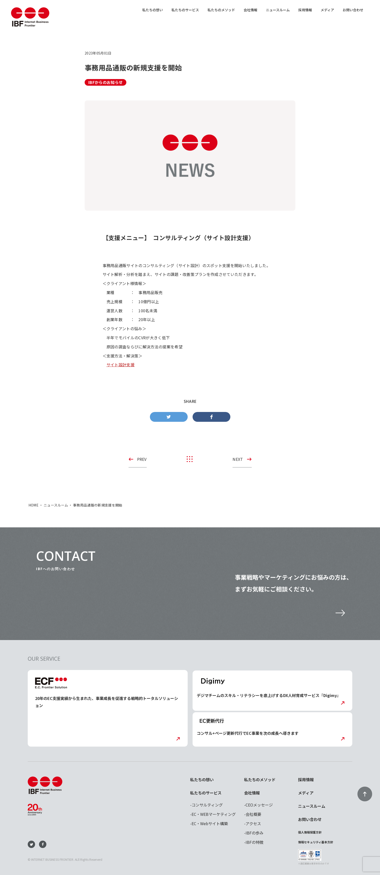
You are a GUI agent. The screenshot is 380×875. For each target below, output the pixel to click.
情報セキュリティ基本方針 (315, 842)
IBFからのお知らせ (105, 82)
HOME (33, 505)
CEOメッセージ (259, 805)
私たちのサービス (185, 9)
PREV (142, 459)
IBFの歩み (254, 833)
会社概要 (253, 814)
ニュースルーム (278, 9)
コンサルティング (207, 805)
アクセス (253, 823)
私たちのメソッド (221, 9)
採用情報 (305, 9)
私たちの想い (152, 9)
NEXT (238, 459)
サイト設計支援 (120, 365)
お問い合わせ (353, 9)
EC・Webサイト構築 (210, 823)
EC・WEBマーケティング (214, 814)
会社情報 (250, 9)
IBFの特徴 (254, 842)
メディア (327, 9)
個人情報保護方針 (310, 832)
